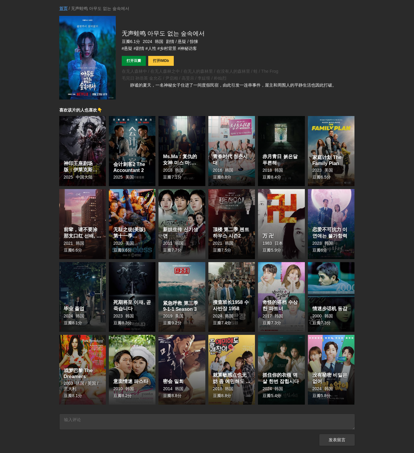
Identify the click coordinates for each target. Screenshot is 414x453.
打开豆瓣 (134, 61)
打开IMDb (161, 61)
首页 (63, 8)
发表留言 (337, 441)
